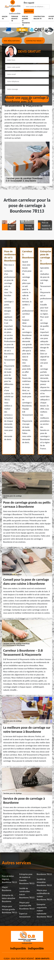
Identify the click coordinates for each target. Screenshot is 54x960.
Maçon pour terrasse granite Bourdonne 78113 (9, 909)
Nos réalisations (12, 41)
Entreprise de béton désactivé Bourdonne (8, 898)
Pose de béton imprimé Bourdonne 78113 (9, 879)
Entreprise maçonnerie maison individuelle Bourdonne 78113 (44, 910)
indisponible (18, 948)
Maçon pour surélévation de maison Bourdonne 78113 (44, 895)
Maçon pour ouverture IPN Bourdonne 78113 (26, 905)
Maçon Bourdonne (6, 888)
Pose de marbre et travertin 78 (26, 21)
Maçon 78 (4, 18)
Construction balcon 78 (39, 18)
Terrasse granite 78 (14, 19)
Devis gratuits (42, 958)
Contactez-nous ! (34, 41)
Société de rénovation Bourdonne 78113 (44, 882)
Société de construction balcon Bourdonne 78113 (26, 893)
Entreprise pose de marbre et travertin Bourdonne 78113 (26, 879)
